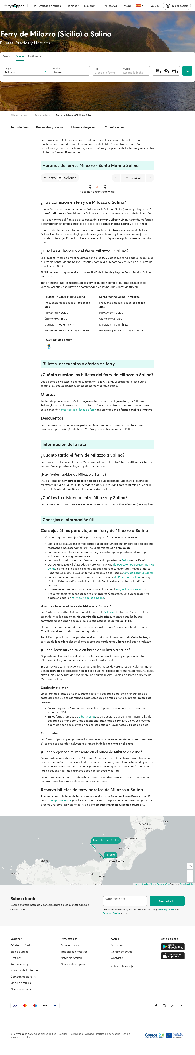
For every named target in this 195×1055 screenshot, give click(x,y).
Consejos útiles (114, 127)
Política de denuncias (108, 1033)
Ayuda (127, 5)
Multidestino (35, 56)
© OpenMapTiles (162, 884)
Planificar (72, 5)
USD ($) (155, 5)
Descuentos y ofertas (49, 127)
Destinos (15, 958)
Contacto (117, 958)
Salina (126, 560)
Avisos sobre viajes (123, 966)
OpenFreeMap (147, 884)
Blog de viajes (19, 951)
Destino (57, 68)
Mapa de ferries (61, 800)
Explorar (89, 5)
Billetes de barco (19, 115)
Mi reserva (110, 5)
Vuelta (20, 56)
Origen (8, 68)
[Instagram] (164, 1005)
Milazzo (109, 612)
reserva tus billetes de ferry (78, 409)
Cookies (62, 1033)
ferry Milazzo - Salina (129, 589)
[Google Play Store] (173, 946)
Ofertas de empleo (73, 964)
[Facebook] (156, 1005)
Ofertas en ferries (47, 5)
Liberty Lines (87, 716)
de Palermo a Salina (127, 577)
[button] (60, 178)
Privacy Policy (166, 909)
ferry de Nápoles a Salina (88, 598)
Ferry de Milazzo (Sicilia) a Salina (74, 115)
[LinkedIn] (181, 1005)
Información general (84, 127)
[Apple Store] (173, 955)
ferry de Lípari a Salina (138, 573)
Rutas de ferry (42, 115)
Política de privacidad (82, 1033)
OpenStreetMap (187, 884)
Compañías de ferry (23, 976)
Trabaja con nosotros (74, 951)
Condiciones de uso (45, 1033)
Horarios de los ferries (24, 970)
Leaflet (137, 884)
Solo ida (7, 56)
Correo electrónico (115, 899)
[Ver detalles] (28, 909)
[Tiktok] (172, 1005)
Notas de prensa (71, 958)
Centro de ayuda (122, 951)
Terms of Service (111, 913)
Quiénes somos (70, 945)
